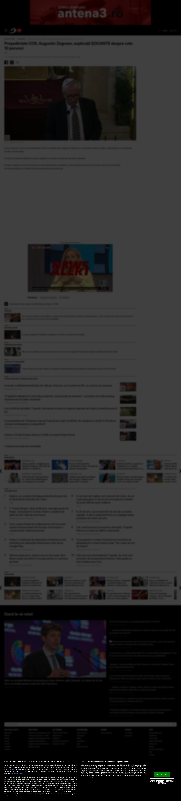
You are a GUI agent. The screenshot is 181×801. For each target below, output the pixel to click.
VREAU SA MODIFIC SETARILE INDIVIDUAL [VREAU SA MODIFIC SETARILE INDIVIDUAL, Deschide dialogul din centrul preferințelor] (162, 782)
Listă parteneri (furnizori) (90, 778)
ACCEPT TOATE (161, 774)
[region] (90, 779)
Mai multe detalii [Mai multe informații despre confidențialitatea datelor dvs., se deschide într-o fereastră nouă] (17, 773)
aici (40, 787)
